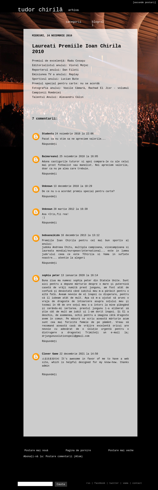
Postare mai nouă (36, 450)
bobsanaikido (51, 235)
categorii (73, 22)
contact (137, 483)
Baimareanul (50, 156)
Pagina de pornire (78, 450)
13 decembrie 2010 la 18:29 (72, 186)
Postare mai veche (121, 450)
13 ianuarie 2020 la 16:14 (79, 275)
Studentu (48, 133)
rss (88, 483)
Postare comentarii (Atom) (64, 456)
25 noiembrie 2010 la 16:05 (78, 156)
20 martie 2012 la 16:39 (70, 209)
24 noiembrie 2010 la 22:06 (74, 133)
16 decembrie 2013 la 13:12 (80, 235)
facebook (99, 483)
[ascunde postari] (144, 2)
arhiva (73, 10)
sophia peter (51, 275)
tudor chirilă (40, 10)
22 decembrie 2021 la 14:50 (78, 353)
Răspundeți (49, 144)
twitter (114, 483)
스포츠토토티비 (50, 358)
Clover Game (50, 353)
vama (125, 483)
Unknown (47, 186)
